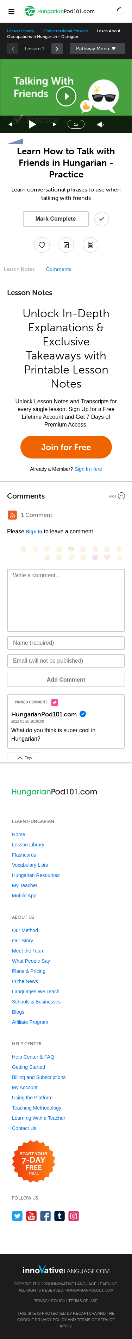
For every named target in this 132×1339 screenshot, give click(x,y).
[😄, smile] (23, 549)
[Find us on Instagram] (73, 1215)
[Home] (60, 16)
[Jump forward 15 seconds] (55, 124)
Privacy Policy (49, 1301)
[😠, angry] (83, 549)
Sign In (34, 531)
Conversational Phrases (65, 30)
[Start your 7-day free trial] (33, 1161)
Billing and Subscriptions (39, 1077)
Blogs (18, 1012)
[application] (66, 96)
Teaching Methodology (36, 1108)
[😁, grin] (47, 549)
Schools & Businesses (36, 1002)
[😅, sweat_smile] (107, 549)
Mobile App (24, 895)
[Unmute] (100, 124)
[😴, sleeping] (71, 557)
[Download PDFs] (90, 245)
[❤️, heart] (107, 557)
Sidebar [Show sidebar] (97, 48)
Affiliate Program (30, 1022)
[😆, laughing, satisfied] (95, 549)
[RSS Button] (12, 515)
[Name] (66, 643)
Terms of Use (83, 1301)
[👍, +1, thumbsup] (119, 557)
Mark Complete (56, 219)
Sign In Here (88, 469)
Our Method (25, 930)
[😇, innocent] (59, 557)
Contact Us (24, 1128)
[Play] (33, 124)
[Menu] (11, 11)
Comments (58, 269)
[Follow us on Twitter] (17, 1215)
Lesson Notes (19, 269)
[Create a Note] (66, 245)
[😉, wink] (119, 549)
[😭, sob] (47, 557)
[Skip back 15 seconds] (10, 124)
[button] (120, 11)
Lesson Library (20, 30)
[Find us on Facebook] (45, 1215)
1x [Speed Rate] (76, 124)
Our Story (22, 940)
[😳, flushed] (35, 549)
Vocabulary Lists (30, 865)
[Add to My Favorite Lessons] (42, 245)
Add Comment (66, 680)
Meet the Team (28, 951)
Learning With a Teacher (38, 1118)
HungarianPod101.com (89, 1290)
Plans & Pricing (28, 971)
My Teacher (24, 885)
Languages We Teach (35, 991)
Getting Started (28, 1067)
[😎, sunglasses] (71, 549)
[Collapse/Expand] (66, 496)
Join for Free (66, 447)
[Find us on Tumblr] (59, 1215)
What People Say (31, 961)
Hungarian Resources (35, 875)
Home (18, 834)
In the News (25, 981)
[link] (57, 48)
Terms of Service (96, 1320)
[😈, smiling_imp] (95, 557)
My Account (24, 1087)
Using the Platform (32, 1097)
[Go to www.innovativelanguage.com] (66, 1269)
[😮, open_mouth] (83, 557)
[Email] (66, 661)
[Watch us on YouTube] (31, 1215)
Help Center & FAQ (33, 1057)
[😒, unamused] (59, 549)
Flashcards (24, 855)
